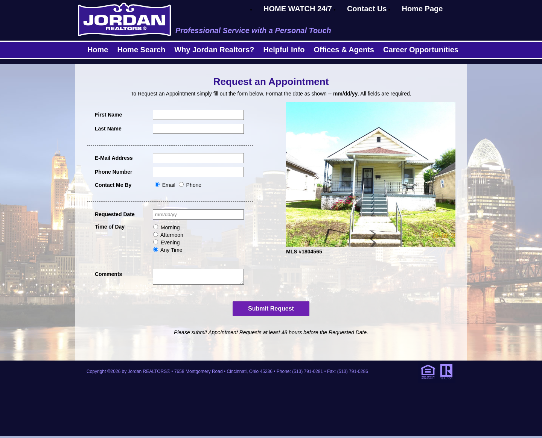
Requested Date (115, 214)
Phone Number (113, 172)
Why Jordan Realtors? (214, 49)
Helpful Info (284, 49)
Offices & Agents (344, 49)
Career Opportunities (420, 49)
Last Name (108, 129)
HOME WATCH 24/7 (297, 9)
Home (97, 49)
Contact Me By (113, 185)
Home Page (422, 9)
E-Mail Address (114, 158)
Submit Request (271, 311)
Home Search (141, 49)
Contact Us (367, 9)
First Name (108, 115)
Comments (108, 274)
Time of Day (110, 227)
